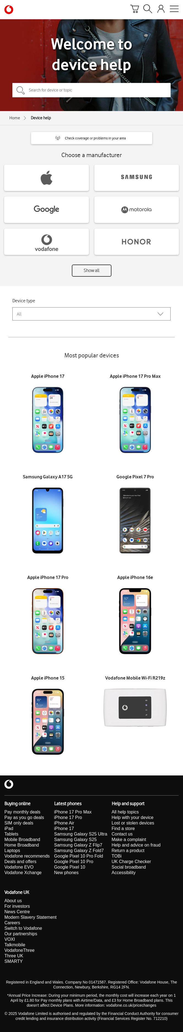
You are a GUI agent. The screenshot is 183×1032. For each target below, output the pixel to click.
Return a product (128, 850)
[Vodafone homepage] (8, 9)
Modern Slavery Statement (30, 917)
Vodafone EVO (19, 867)
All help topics (125, 812)
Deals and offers (20, 861)
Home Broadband (21, 845)
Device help (41, 117)
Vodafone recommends (27, 856)
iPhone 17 (64, 828)
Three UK (13, 955)
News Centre (17, 911)
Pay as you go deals (24, 817)
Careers (12, 922)
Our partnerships (20, 933)
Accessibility (124, 872)
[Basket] (134, 9)
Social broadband (129, 867)
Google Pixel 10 (69, 867)
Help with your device (133, 817)
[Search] (147, 9)
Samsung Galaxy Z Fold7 (79, 850)
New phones (66, 872)
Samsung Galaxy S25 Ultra (80, 834)
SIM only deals (18, 823)
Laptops (12, 850)
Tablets (11, 834)
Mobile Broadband (22, 839)
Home (14, 117)
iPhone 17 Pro (68, 817)
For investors (17, 906)
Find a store (123, 828)
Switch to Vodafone (23, 928)
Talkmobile (14, 944)
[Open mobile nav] (174, 9)
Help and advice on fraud (136, 845)
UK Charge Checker (131, 861)
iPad (8, 828)
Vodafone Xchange (23, 872)
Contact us (122, 834)
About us (13, 900)
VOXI (9, 939)
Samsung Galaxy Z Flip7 (78, 845)
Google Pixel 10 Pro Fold (78, 856)
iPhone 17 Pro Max (73, 812)
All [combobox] (19, 314)
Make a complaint (129, 839)
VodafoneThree (19, 950)
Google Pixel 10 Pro (73, 861)
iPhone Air (64, 823)
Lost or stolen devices (133, 823)
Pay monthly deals (22, 812)
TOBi (117, 856)
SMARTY (13, 961)
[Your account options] (161, 9)
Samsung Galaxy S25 (75, 839)
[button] (91, 138)
